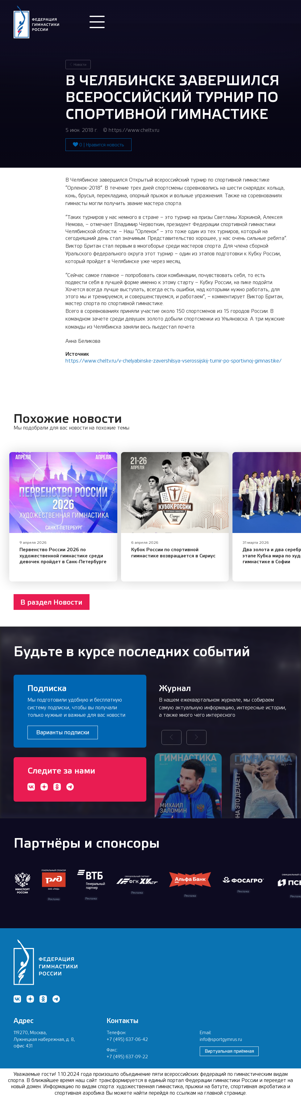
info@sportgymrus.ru (221, 1039)
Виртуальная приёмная (229, 1051)
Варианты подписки (62, 732)
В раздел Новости (51, 602)
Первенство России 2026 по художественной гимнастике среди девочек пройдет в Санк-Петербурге (63, 555)
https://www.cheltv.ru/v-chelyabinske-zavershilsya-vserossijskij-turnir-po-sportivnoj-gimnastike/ (173, 361)
